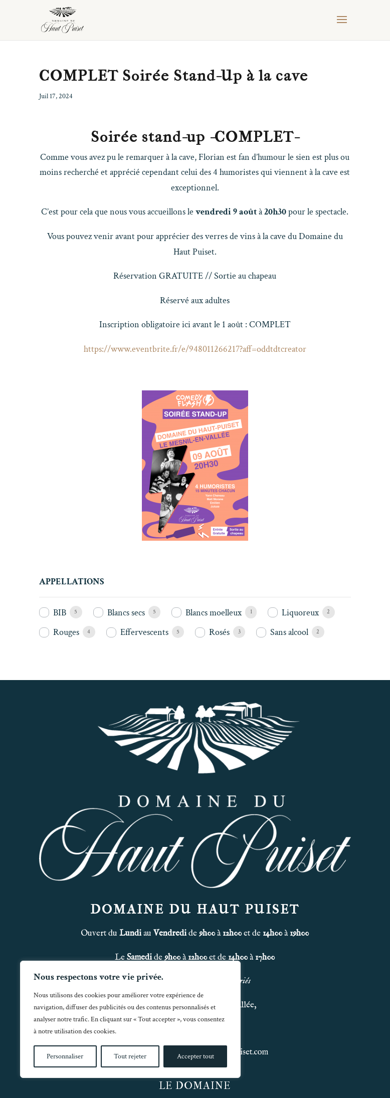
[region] (130, 1019)
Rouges (66, 632)
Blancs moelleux (213, 612)
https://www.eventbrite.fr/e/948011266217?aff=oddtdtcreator (195, 349)
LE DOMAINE (195, 1085)
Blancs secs (126, 612)
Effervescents (144, 632)
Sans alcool (289, 632)
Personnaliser (65, 1056)
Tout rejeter (130, 1056)
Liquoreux (300, 612)
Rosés (219, 632)
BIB (59, 612)
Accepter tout (195, 1056)
